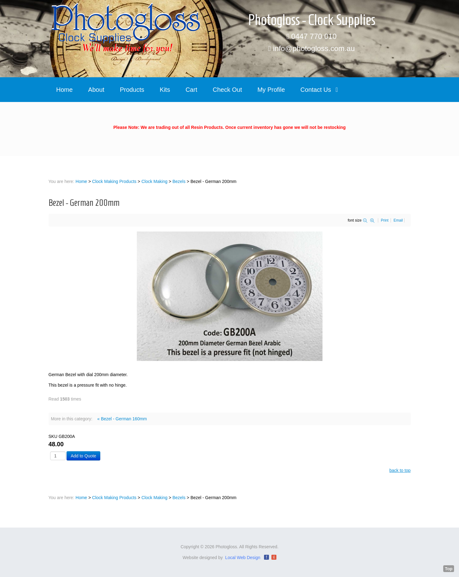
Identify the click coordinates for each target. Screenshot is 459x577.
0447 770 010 (314, 36)
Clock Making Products (114, 181)
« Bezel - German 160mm (122, 418)
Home (81, 181)
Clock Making (154, 181)
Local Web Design (242, 557)
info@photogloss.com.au (314, 48)
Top (449, 568)
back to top (400, 470)
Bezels (178, 181)
